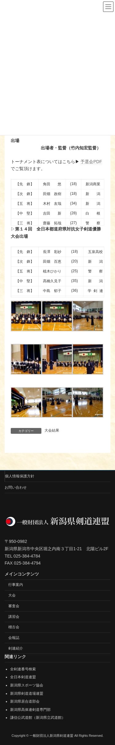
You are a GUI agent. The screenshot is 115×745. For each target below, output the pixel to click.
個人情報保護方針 (19, 476)
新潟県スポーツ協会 (26, 685)
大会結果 (51, 430)
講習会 (13, 616)
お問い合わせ (16, 487)
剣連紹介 (15, 648)
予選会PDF (91, 161)
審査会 (13, 606)
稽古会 (13, 627)
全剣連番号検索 (23, 669)
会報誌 (13, 638)
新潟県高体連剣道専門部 (30, 710)
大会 (12, 595)
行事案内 (15, 585)
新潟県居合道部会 (25, 701)
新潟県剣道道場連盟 (26, 693)
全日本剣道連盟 (23, 677)
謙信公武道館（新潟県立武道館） (37, 717)
